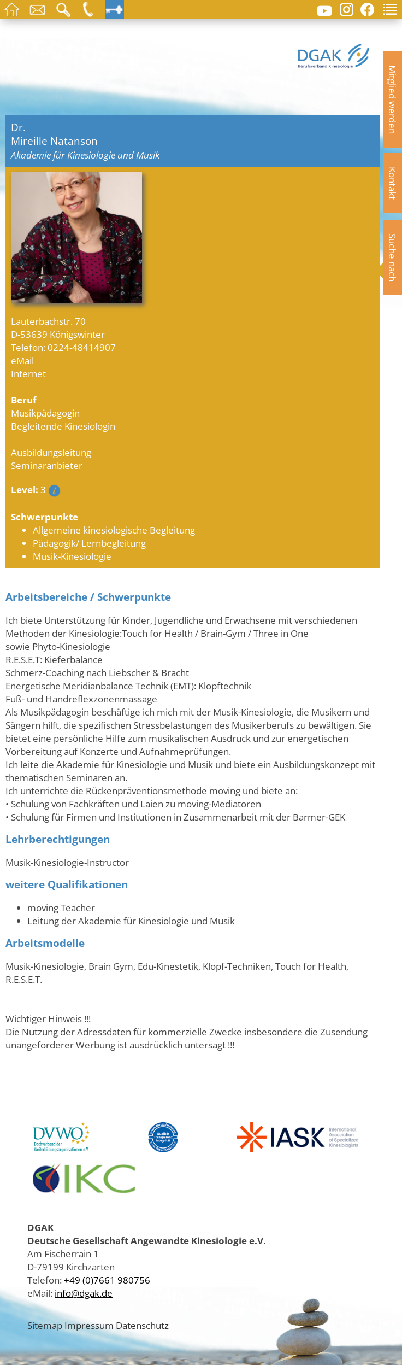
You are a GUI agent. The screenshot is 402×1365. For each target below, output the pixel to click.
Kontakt (392, 183)
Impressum (89, 1325)
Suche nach (392, 257)
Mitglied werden (392, 99)
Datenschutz (142, 1325)
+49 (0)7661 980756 (107, 1279)
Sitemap (44, 1325)
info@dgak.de (84, 1292)
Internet (28, 373)
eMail (22, 360)
